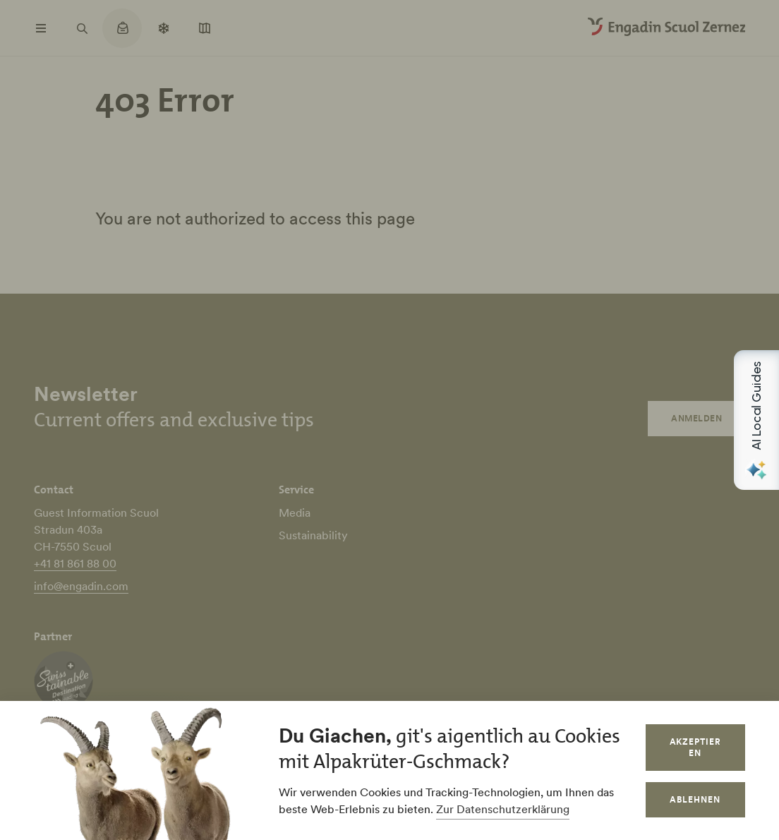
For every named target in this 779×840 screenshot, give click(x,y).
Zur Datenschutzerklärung (502, 809)
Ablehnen (695, 799)
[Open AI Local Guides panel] (756, 420)
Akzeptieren (696, 747)
